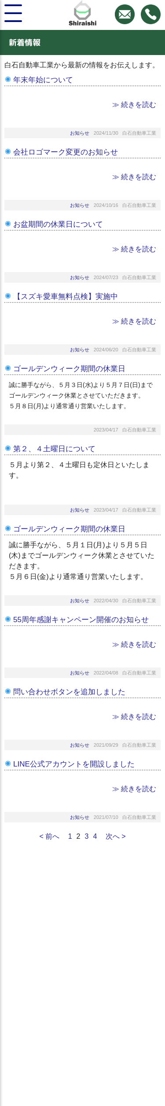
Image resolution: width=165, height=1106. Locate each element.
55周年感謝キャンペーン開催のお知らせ (81, 620)
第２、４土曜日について (54, 449)
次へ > (116, 836)
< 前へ (49, 836)
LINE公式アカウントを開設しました (74, 764)
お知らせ (79, 133)
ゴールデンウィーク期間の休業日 (69, 369)
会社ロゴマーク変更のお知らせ (65, 152)
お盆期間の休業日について (58, 224)
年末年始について (43, 80)
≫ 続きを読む (134, 104)
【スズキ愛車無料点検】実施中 (65, 296)
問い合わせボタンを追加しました (69, 692)
